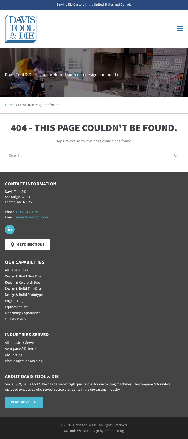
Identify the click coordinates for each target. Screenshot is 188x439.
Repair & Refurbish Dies (22, 282)
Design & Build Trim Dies (23, 288)
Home (10, 105)
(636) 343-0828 (27, 212)
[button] (10, 229)
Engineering (14, 300)
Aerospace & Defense (20, 348)
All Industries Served (20, 342)
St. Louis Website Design (81, 430)
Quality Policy (15, 319)
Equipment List (16, 307)
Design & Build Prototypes (24, 294)
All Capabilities (16, 270)
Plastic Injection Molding (24, 361)
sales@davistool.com (31, 217)
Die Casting (13, 355)
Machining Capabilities (22, 313)
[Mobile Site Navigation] (180, 29)
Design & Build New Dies (23, 276)
